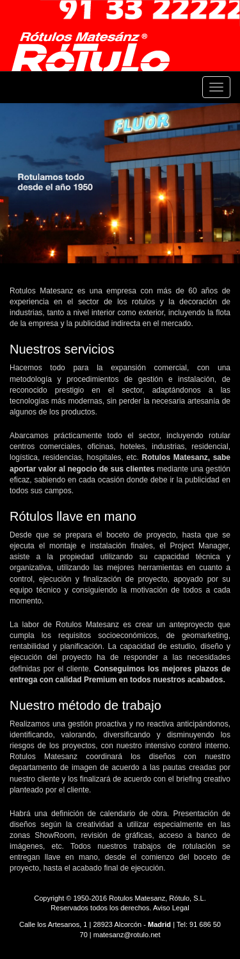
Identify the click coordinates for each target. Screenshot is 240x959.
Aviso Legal (171, 908)
